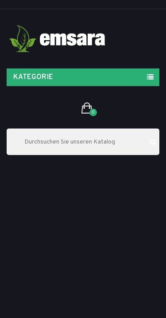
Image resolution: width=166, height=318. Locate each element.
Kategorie (33, 77)
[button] (87, 108)
